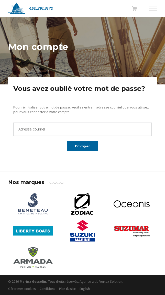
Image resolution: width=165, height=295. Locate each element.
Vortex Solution (110, 281)
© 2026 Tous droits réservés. (43, 281)
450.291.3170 (41, 8)
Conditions (47, 289)
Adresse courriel (31, 129)
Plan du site (67, 289)
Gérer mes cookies (22, 289)
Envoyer (82, 146)
